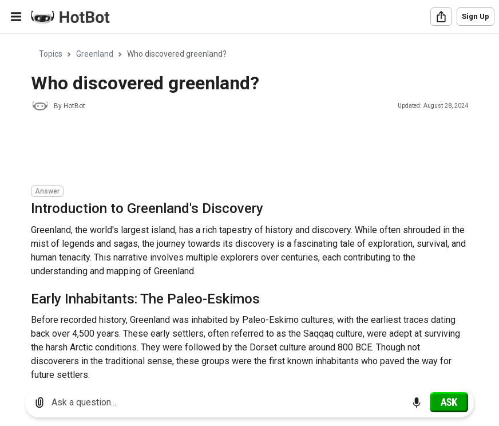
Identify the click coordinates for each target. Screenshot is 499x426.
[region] (249, 206)
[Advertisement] (239, 150)
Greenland (94, 53)
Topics (50, 53)
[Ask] (449, 402)
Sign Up (475, 16)
